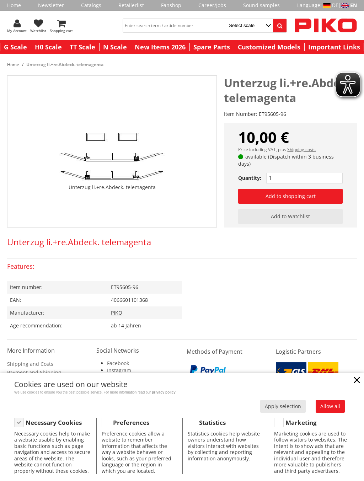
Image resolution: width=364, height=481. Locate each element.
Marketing (301, 422)
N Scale (115, 47)
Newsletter (51, 5)
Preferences (131, 422)
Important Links (334, 47)
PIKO (116, 312)
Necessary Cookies (54, 422)
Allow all (330, 406)
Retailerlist (131, 5)
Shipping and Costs (30, 363)
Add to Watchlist (290, 216)
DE (335, 5)
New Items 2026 (160, 47)
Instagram (119, 370)
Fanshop (171, 5)
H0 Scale (48, 47)
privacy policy (164, 392)
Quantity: (249, 178)
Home (14, 5)
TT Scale (82, 47)
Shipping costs (301, 149)
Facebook (118, 363)
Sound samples (261, 5)
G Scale (15, 47)
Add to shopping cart (291, 196)
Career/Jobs (212, 5)
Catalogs (91, 5)
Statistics (212, 422)
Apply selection (283, 406)
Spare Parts (211, 47)
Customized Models (269, 47)
